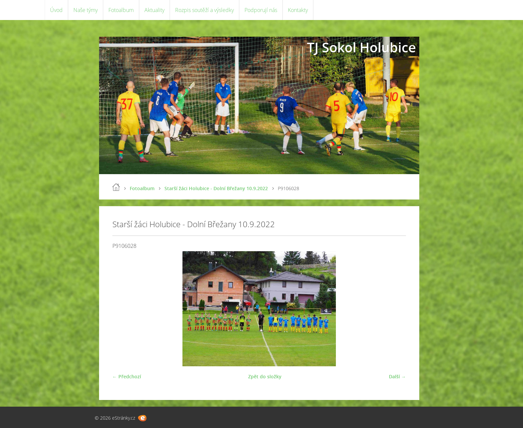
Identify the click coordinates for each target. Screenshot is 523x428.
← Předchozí (126, 376)
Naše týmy (85, 10)
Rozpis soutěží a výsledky (204, 10)
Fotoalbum (121, 10)
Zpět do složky (265, 376)
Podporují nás (260, 10)
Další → (397, 376)
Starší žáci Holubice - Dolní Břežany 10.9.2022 (216, 188)
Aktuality (154, 10)
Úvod (56, 10)
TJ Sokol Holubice (361, 47)
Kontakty (298, 10)
